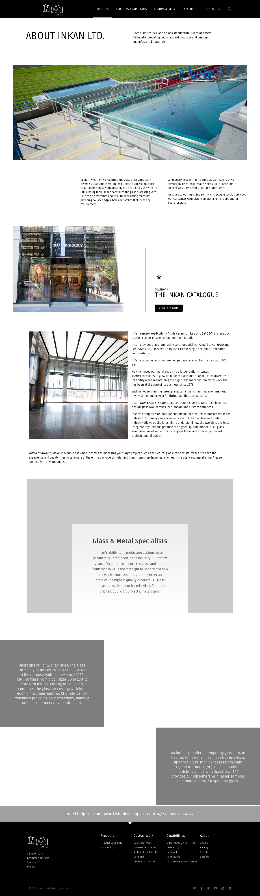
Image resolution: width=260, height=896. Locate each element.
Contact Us (212, 9)
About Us (103, 9)
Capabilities (190, 9)
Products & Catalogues (131, 9)
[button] (169, 308)
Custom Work (164, 9)
